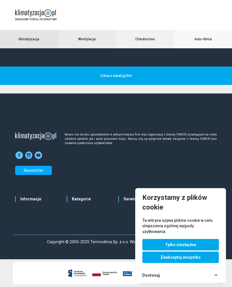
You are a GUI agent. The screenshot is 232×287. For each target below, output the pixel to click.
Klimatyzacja (29, 39)
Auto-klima (203, 39)
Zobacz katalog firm (116, 76)
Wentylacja (87, 39)
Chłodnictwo (145, 39)
